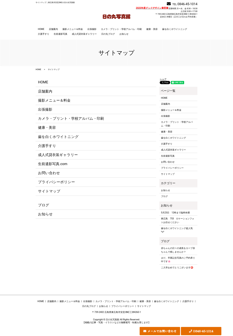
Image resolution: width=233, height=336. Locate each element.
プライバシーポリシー (56, 182)
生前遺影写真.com (52, 164)
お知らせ (123, 34)
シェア (163, 79)
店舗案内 (53, 29)
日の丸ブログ (108, 34)
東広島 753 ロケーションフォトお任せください (177, 220)
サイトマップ (49, 191)
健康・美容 (152, 29)
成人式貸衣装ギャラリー (84, 34)
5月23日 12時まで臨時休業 (175, 212)
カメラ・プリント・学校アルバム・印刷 (121, 29)
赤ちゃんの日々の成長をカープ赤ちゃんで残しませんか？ (178, 250)
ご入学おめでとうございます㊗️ (177, 267)
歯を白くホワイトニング (174, 29)
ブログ (43, 205)
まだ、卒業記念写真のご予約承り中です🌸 (178, 260)
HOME (41, 29)
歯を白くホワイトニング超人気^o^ (177, 230)
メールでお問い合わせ (162, 331)
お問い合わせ (49, 173)
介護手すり (43, 34)
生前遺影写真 (60, 34)
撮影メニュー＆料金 (72, 29)
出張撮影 (91, 29)
